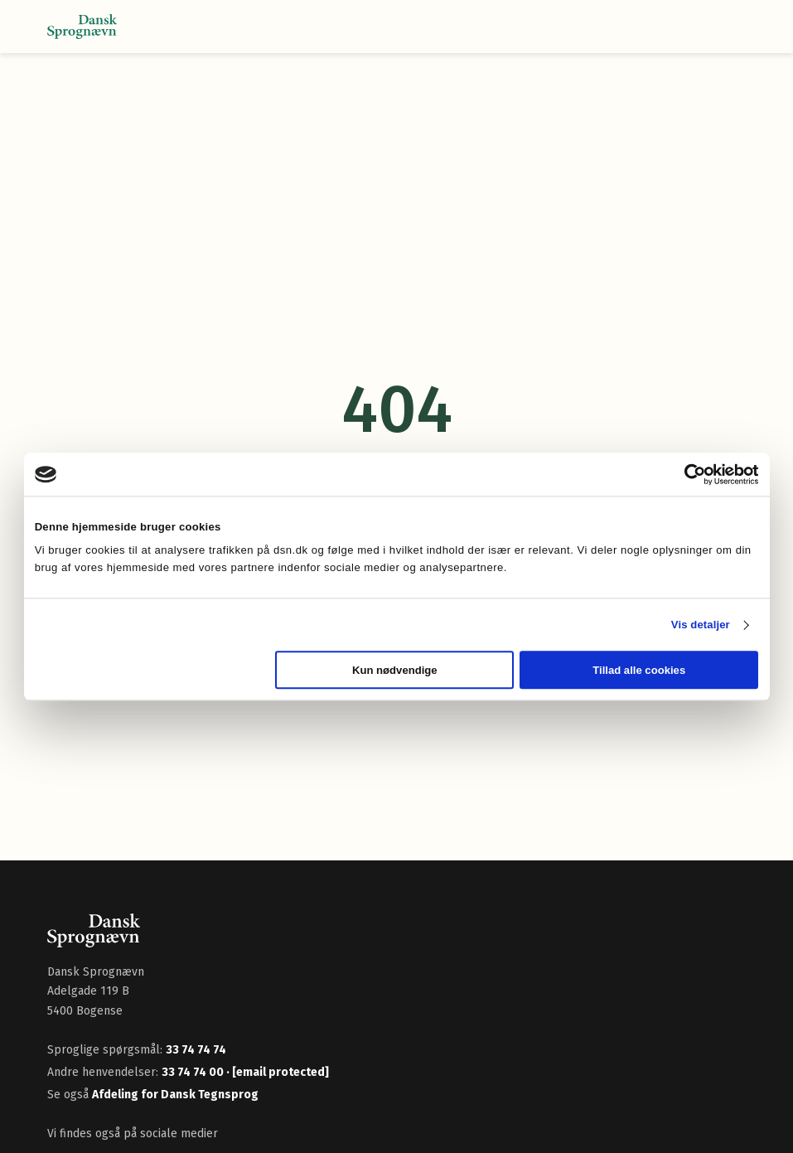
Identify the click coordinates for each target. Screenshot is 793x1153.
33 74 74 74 (196, 1050)
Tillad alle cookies (638, 670)
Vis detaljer (700, 624)
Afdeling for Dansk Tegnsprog (175, 1095)
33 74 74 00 (194, 1072)
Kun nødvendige (395, 670)
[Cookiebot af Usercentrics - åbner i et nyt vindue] (685, 474)
